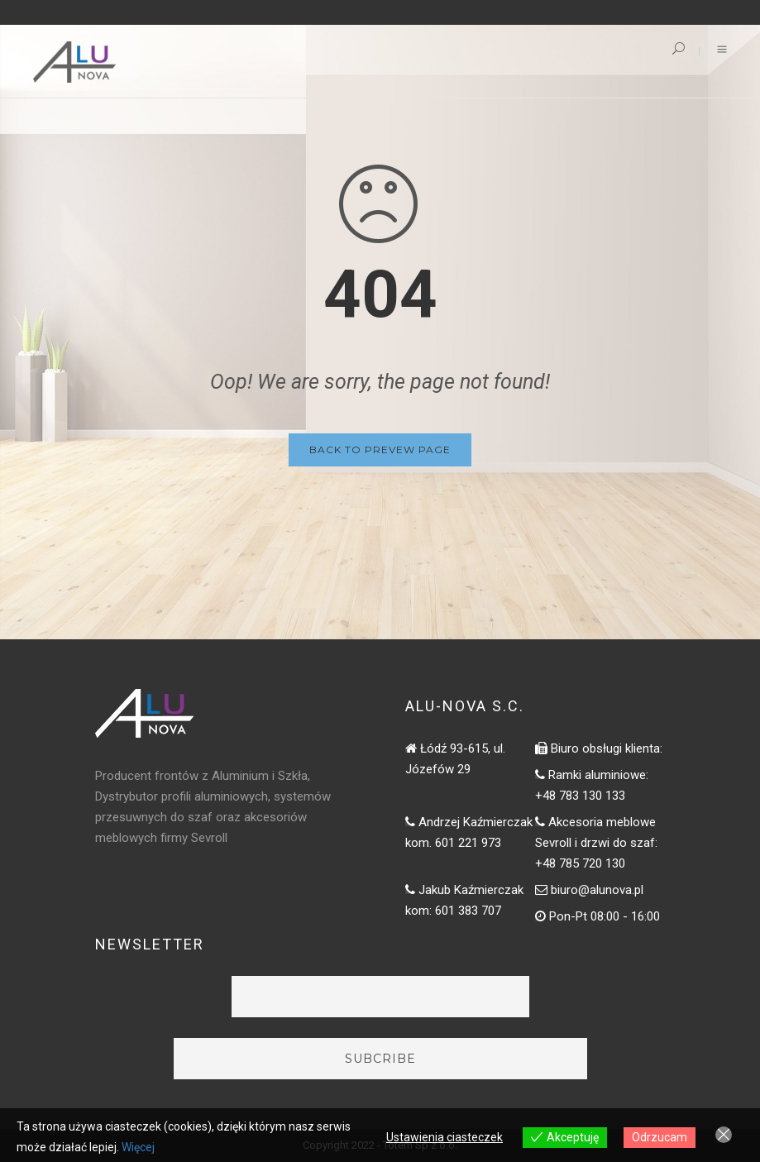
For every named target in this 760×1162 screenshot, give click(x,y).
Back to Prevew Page (380, 449)
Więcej (138, 1147)
